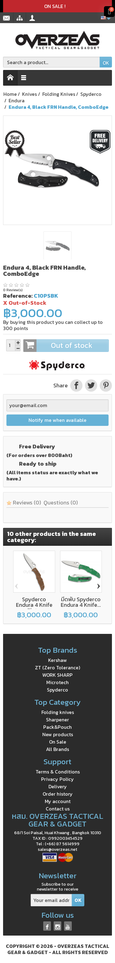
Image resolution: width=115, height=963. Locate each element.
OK (106, 63)
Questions (61, 502)
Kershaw (57, 660)
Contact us (58, 808)
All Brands (57, 749)
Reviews (23, 502)
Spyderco (57, 689)
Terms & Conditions (58, 771)
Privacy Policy (57, 779)
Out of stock (66, 345)
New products (57, 734)
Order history (58, 794)
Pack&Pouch (57, 727)
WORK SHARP (57, 675)
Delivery (57, 786)
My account (58, 801)
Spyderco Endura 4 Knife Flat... (34, 604)
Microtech (57, 682)
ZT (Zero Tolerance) (57, 667)
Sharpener (57, 719)
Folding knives (57, 712)
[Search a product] (51, 62)
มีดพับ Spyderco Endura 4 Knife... (81, 602)
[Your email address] (51, 900)
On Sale (57, 741)
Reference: (18, 295)
